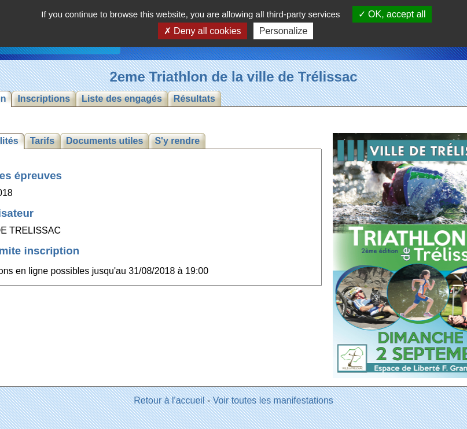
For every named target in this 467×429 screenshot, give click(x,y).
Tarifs (42, 141)
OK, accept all (392, 14)
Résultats (194, 98)
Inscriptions (43, 98)
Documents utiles (104, 141)
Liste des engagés (122, 98)
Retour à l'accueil (169, 400)
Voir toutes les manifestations (273, 400)
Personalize (283, 31)
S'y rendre (177, 141)
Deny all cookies (202, 31)
